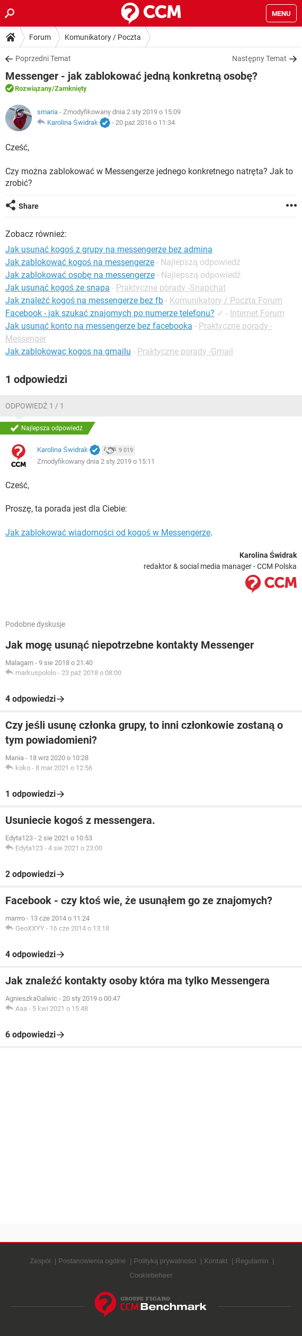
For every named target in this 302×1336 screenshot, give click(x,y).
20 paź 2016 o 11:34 (145, 122)
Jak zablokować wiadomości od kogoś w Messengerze (107, 532)
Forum (40, 37)
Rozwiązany (33, 88)
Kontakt (215, 1261)
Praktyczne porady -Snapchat (171, 288)
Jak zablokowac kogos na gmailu (68, 351)
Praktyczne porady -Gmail (185, 351)
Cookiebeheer (151, 1275)
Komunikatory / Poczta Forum (226, 300)
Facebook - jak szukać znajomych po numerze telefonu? (110, 313)
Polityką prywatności (165, 1261)
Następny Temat (259, 58)
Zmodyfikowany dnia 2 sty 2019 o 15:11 (96, 461)
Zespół (40, 1261)
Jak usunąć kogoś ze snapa (57, 288)
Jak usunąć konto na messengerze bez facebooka (98, 326)
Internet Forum (257, 313)
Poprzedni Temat (43, 58)
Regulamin (252, 1261)
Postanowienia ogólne (92, 1261)
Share (29, 206)
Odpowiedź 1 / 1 (34, 406)
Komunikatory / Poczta (103, 37)
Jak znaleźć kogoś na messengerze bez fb (84, 300)
